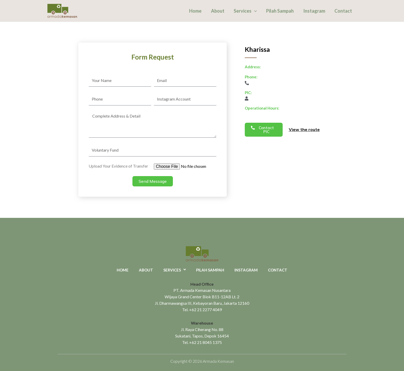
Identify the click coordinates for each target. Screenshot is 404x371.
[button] (264, 130)
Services (245, 11)
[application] (254, 11)
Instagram (314, 11)
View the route (304, 129)
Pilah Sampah (280, 11)
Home (196, 11)
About (218, 11)
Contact (343, 11)
